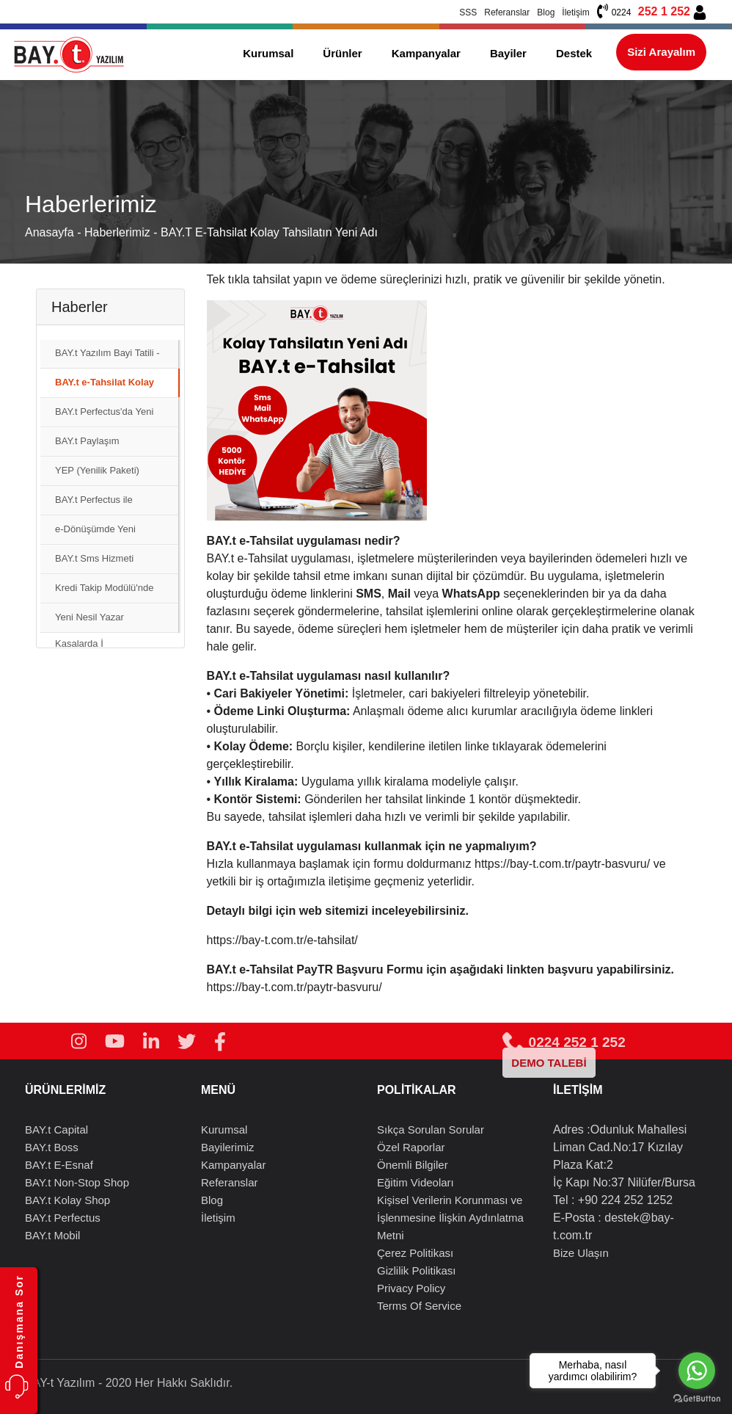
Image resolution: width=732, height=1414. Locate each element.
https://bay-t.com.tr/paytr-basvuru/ (562, 864)
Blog (546, 12)
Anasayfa (49, 232)
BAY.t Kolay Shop (67, 1200)
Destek (574, 53)
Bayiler (508, 53)
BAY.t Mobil (52, 1235)
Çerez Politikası (415, 1253)
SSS (468, 12)
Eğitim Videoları (415, 1182)
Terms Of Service (419, 1305)
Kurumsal (268, 53)
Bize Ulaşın (581, 1253)
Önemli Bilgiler (412, 1165)
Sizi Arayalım (661, 52)
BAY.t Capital (56, 1129)
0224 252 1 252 (563, 1042)
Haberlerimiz (118, 232)
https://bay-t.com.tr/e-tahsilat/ (282, 940)
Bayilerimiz (228, 1147)
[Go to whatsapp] (696, 1370)
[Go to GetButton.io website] (696, 1399)
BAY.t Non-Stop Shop (77, 1182)
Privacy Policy (411, 1288)
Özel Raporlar (411, 1147)
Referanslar (507, 12)
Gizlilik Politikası (416, 1270)
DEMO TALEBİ (548, 1062)
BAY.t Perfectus (62, 1217)
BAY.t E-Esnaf (59, 1165)
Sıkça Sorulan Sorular (430, 1129)
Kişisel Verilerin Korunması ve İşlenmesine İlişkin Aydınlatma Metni (450, 1217)
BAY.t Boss (51, 1147)
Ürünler (342, 53)
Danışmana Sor (19, 1321)
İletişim (575, 12)
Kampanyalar (426, 53)
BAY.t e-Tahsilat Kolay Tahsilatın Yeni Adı (269, 232)
